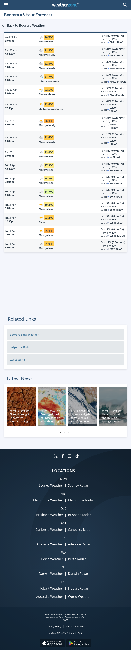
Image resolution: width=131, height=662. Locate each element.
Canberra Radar (80, 529)
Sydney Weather (51, 485)
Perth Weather (52, 559)
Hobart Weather (51, 588)
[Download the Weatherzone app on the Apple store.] (52, 643)
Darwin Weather (51, 573)
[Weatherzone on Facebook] (63, 456)
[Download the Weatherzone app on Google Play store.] (78, 643)
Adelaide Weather (50, 544)
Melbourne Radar (81, 500)
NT (64, 567)
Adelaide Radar (79, 544)
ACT (63, 523)
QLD (63, 508)
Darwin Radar (78, 573)
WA (63, 552)
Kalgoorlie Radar (20, 347)
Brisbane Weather (49, 515)
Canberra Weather (49, 529)
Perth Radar (77, 559)
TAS (63, 582)
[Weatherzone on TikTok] (77, 456)
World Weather (79, 596)
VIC (63, 494)
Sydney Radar (78, 485)
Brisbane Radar (79, 515)
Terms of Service (75, 626)
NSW (63, 479)
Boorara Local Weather (24, 334)
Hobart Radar (78, 588)
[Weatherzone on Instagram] (69, 456)
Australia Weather (49, 596)
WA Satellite (17, 359)
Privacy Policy (53, 626)
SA (64, 538)
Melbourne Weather (48, 500)
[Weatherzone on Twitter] (56, 456)
